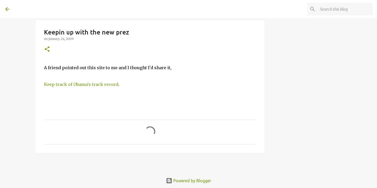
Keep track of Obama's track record (81, 84)
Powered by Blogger (188, 180)
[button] (47, 49)
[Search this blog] (345, 9)
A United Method (48, 9)
